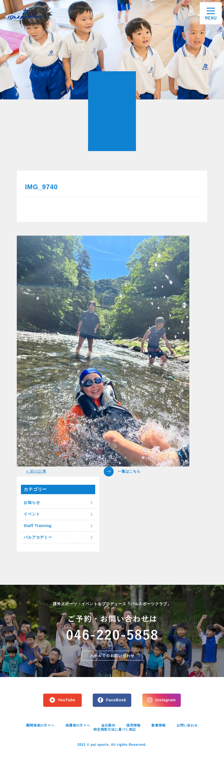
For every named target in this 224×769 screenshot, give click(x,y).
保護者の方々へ (77, 725)
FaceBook (116, 700)
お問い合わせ (187, 725)
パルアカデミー (38, 537)
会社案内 (108, 725)
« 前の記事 (36, 471)
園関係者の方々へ (40, 725)
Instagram (165, 700)
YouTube (66, 700)
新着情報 (158, 725)
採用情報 (133, 725)
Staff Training (37, 525)
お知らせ (32, 502)
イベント (32, 514)
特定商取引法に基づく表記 (115, 729)
